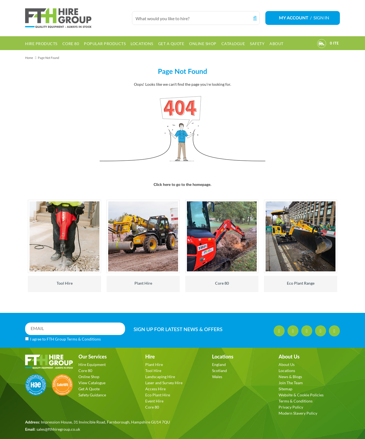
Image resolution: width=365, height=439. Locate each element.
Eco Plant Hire (157, 395)
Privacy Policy (291, 407)
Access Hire (155, 388)
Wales (217, 376)
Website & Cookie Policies (301, 395)
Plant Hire (143, 283)
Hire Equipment (92, 364)
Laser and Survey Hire (163, 382)
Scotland (219, 370)
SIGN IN (321, 17)
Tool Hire (65, 283)
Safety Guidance (92, 395)
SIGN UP (178, 329)
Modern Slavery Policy (298, 413)
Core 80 (222, 283)
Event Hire (154, 401)
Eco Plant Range (300, 283)
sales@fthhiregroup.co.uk (58, 429)
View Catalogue (91, 382)
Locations (287, 370)
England (219, 364)
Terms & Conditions (84, 339)
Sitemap (285, 388)
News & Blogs (290, 376)
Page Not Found (48, 57)
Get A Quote (89, 388)
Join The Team (291, 382)
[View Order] (321, 44)
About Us (287, 364)
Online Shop (88, 376)
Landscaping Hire (160, 376)
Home (29, 57)
